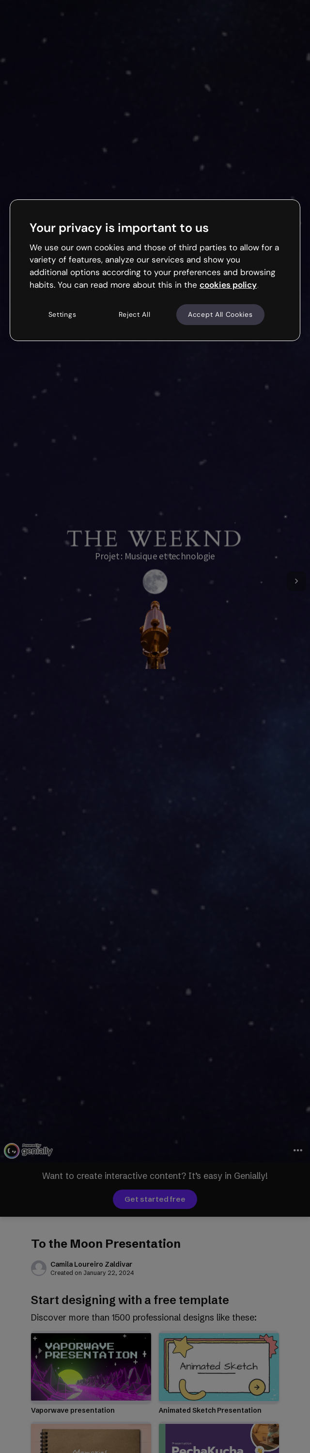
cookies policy (228, 284)
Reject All (135, 314)
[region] (155, 270)
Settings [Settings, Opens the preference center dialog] (62, 314)
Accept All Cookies (220, 314)
